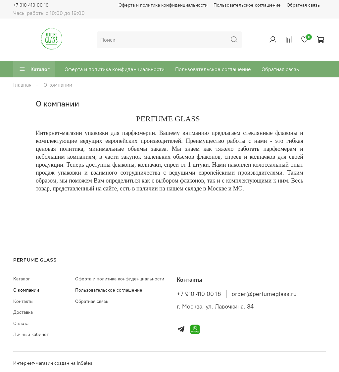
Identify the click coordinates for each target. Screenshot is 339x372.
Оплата (20, 323)
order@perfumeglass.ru (264, 294)
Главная (22, 84)
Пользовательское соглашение (247, 5)
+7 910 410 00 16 (30, 5)
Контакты (23, 301)
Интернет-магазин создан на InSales (52, 363)
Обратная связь (303, 5)
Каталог (34, 69)
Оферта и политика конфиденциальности (163, 5)
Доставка (23, 312)
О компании (26, 290)
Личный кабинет (31, 334)
